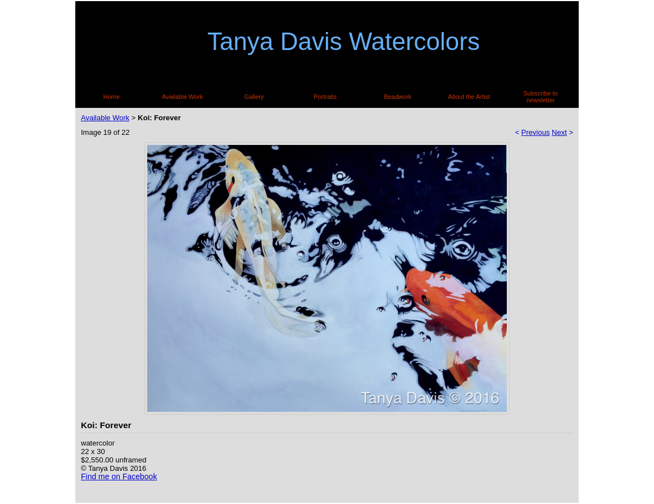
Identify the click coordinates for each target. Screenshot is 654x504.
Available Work (182, 96)
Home (111, 96)
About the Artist (469, 96)
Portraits (325, 96)
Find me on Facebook (119, 476)
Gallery (254, 96)
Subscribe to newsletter (541, 96)
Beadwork (397, 96)
